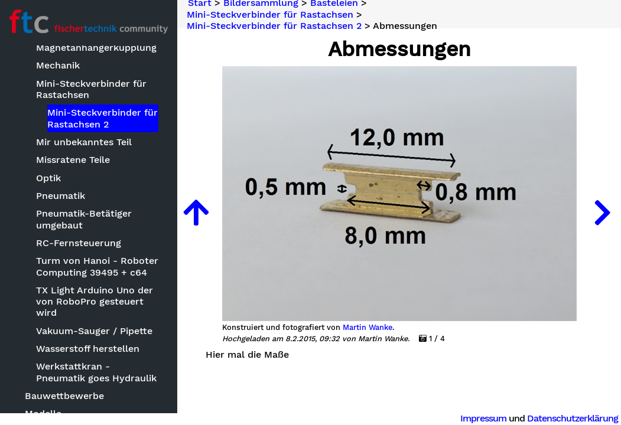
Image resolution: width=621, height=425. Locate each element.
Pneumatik (60, 195)
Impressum (483, 418)
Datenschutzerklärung (572, 418)
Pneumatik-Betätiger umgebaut (84, 219)
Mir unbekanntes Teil (84, 142)
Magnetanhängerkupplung (96, 47)
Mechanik (58, 65)
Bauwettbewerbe (64, 395)
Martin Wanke (367, 327)
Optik (48, 178)
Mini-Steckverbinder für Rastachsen (91, 89)
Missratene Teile (73, 159)
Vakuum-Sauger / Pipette (94, 330)
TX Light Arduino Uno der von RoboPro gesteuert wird (94, 301)
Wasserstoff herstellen (87, 348)
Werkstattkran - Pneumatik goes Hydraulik (96, 372)
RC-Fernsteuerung (78, 243)
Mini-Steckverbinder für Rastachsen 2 (102, 118)
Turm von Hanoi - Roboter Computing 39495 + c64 (97, 266)
